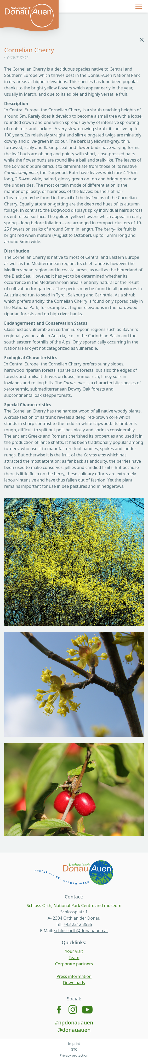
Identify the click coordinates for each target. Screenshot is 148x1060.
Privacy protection (74, 1055)
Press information (74, 976)
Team (74, 957)
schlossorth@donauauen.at (81, 930)
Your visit (74, 951)
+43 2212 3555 (78, 924)
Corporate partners (74, 964)
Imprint (74, 1043)
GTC (74, 1049)
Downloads (74, 982)
